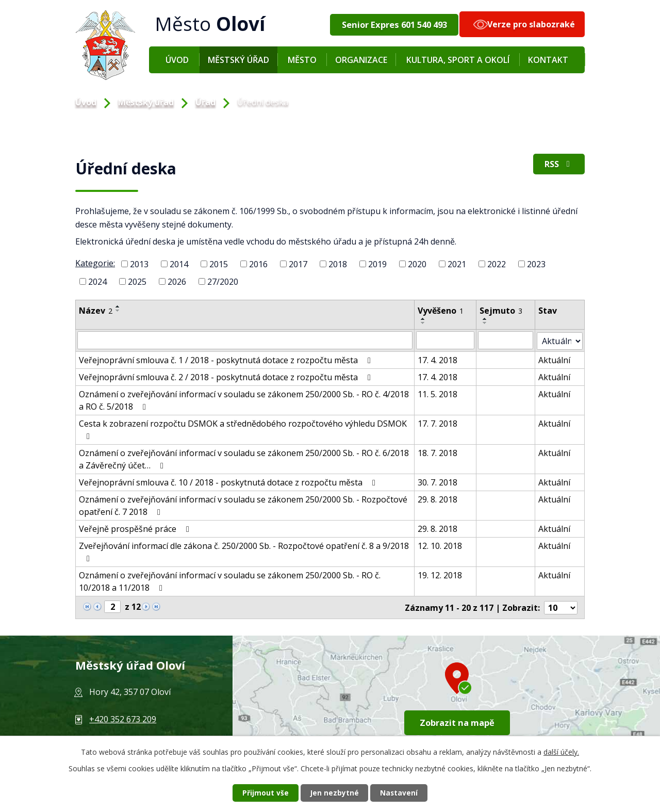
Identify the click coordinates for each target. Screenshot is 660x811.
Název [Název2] (95, 310)
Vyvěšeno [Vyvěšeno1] (442, 310)
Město (302, 60)
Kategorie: (95, 263)
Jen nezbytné (334, 793)
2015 (218, 264)
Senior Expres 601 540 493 (394, 24)
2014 (179, 264)
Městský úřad (238, 60)
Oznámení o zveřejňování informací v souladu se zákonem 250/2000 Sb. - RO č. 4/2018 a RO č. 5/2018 (244, 399)
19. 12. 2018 (441, 574)
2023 (536, 264)
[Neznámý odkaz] (87, 605)
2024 (97, 281)
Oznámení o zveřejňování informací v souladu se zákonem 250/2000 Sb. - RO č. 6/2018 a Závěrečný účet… (244, 458)
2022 (496, 264)
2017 (298, 264)
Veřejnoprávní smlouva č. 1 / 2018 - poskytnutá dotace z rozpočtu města (226, 359)
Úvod (177, 60)
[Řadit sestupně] (118, 311)
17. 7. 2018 (438, 422)
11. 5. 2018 (438, 393)
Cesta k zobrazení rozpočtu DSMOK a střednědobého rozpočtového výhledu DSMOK (243, 428)
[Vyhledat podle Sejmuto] (507, 340)
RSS (557, 165)
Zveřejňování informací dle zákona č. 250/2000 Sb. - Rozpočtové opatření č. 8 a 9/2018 (244, 550)
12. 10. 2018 (441, 544)
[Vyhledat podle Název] (245, 340)
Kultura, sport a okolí (457, 60)
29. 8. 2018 (438, 498)
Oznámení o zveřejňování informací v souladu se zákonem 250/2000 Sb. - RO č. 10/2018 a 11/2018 (230, 580)
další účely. (561, 751)
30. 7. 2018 (438, 481)
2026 (177, 281)
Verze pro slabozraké (531, 24)
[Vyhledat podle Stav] (560, 340)
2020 (417, 264)
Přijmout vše (263, 793)
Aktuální (556, 359)
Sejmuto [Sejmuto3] (502, 310)
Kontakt (548, 60)
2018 (337, 264)
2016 (258, 264)
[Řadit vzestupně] (118, 306)
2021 (457, 264)
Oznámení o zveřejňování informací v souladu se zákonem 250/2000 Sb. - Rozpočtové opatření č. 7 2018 (243, 504)
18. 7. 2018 (438, 452)
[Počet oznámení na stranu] (561, 606)
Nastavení (402, 793)
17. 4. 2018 (438, 359)
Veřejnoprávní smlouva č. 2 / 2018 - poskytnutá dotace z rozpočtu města (226, 376)
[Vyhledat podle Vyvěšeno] (446, 340)
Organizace (361, 60)
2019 (377, 264)
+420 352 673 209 (122, 717)
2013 (139, 264)
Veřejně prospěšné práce (136, 527)
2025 (137, 281)
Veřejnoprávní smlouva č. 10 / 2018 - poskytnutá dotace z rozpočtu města (229, 481)
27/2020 (222, 281)
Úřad (205, 102)
